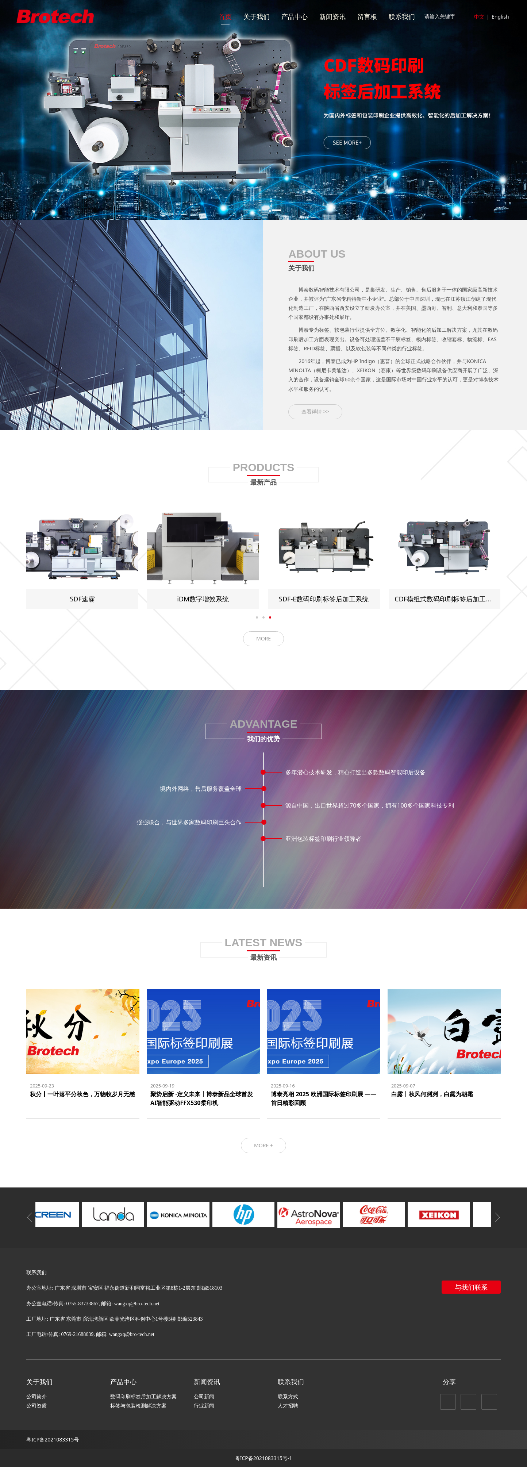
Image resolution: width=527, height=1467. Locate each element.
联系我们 (402, 16)
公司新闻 (204, 1396)
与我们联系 (471, 1287)
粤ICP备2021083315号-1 (263, 1458)
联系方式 (288, 1396)
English (500, 16)
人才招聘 (288, 1405)
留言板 (367, 16)
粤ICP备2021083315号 (52, 1439)
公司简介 (36, 1396)
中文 (479, 16)
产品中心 (294, 16)
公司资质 (36, 1405)
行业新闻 (204, 1405)
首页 (225, 16)
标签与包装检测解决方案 (138, 1405)
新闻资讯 (332, 16)
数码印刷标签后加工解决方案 (143, 1396)
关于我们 (256, 16)
